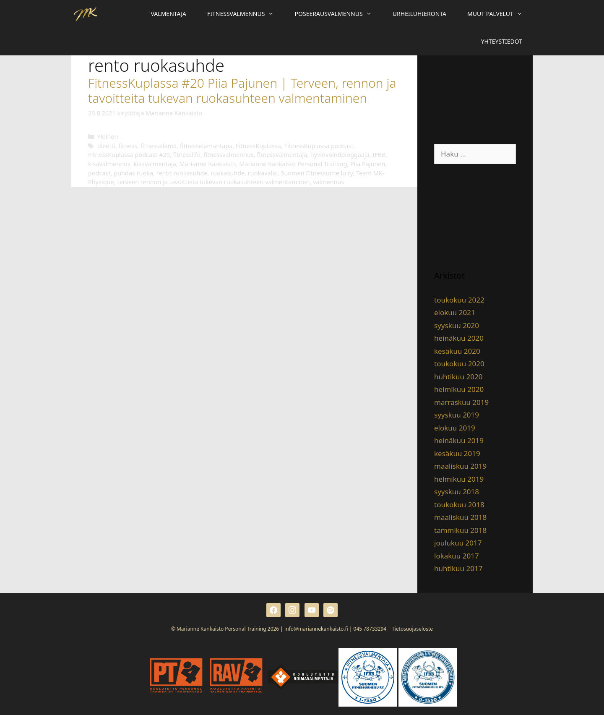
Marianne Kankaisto (208, 164)
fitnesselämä (159, 146)
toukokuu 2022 (459, 300)
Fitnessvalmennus (245, 14)
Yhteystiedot (501, 41)
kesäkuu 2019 (457, 453)
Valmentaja (168, 14)
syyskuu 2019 (456, 415)
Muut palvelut (500, 14)
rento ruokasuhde (182, 173)
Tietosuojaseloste (412, 628)
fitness (127, 146)
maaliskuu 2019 (460, 466)
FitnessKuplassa (258, 146)
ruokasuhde (228, 173)
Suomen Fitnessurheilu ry (317, 173)
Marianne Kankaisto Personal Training (293, 164)
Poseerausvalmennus (338, 14)
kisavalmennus (109, 164)
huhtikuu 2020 (458, 376)
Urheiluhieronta (419, 14)
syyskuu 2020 (456, 325)
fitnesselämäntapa (206, 146)
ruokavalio (263, 173)
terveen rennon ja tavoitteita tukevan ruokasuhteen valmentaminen (213, 182)
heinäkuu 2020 (459, 338)
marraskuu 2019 (461, 402)
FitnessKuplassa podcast (318, 146)
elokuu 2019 (454, 428)
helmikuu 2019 (459, 479)
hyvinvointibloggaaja (340, 155)
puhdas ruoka (133, 173)
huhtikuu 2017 (458, 568)
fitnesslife (186, 155)
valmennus (328, 182)
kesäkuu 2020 (457, 351)
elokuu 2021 (454, 312)
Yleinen (107, 137)
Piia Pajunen (367, 164)
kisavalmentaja (155, 164)
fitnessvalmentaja (282, 155)
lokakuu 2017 (456, 556)
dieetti (106, 146)
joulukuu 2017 (458, 543)
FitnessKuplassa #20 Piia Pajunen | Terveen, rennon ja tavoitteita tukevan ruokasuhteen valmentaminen (242, 90)
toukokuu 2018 (459, 504)
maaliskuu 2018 (460, 517)
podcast (99, 173)
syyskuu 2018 (456, 491)
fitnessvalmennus (228, 155)
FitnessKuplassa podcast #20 (129, 155)
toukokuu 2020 (459, 363)
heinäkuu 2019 (459, 440)
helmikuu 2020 (459, 389)
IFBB (378, 155)
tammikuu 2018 (460, 530)
